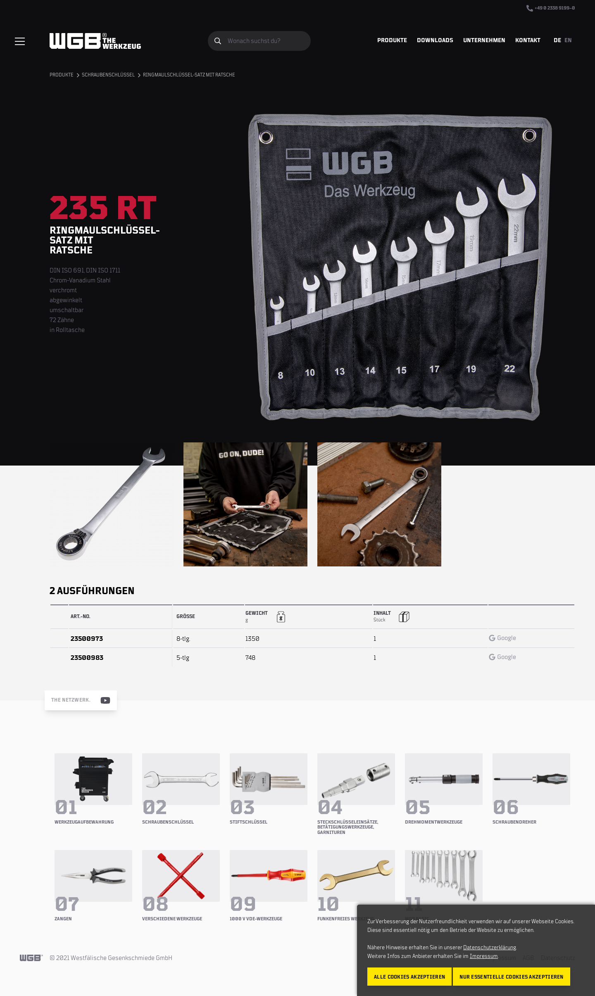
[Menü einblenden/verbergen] (20, 41)
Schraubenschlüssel (108, 75)
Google (502, 638)
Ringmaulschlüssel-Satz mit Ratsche (189, 75)
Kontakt (527, 40)
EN (568, 40)
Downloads (435, 40)
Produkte (392, 40)
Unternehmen (484, 40)
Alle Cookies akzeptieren (409, 977)
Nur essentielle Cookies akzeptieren (511, 977)
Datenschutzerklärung (489, 947)
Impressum (484, 956)
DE (557, 40)
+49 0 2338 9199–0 (550, 8)
